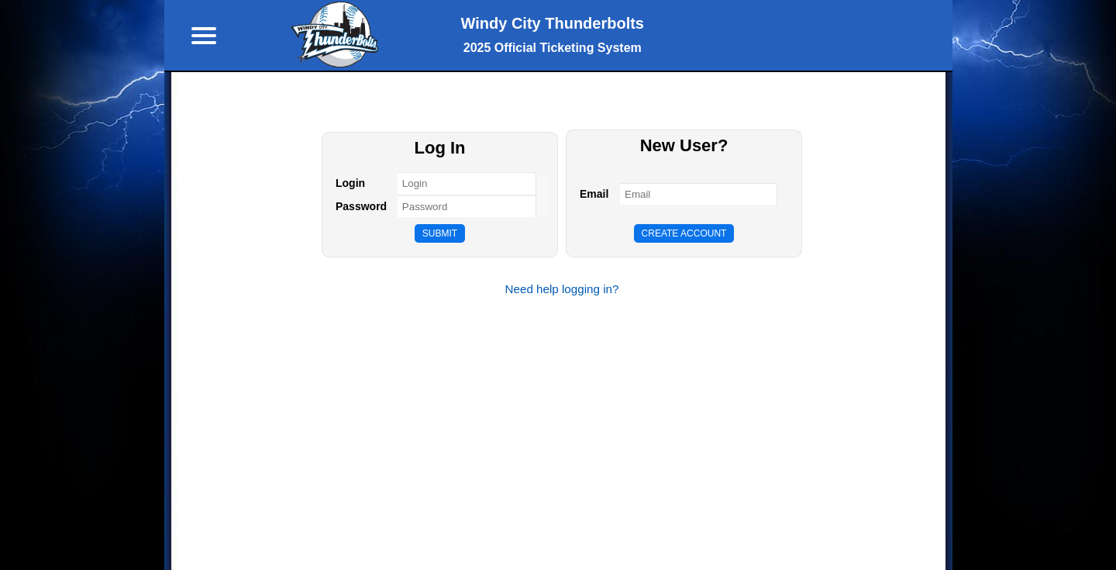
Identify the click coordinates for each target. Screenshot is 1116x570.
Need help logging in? (562, 288)
